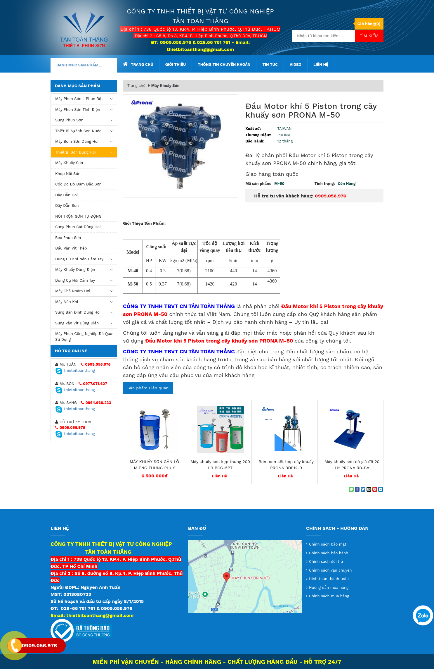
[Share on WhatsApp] (351, 489)
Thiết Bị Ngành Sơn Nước (86, 131)
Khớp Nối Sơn (67, 173)
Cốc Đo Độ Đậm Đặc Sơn (78, 184)
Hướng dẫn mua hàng (328, 587)
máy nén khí (86, 302)
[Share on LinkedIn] (380, 489)
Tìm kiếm (369, 35)
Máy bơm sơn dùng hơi (86, 141)
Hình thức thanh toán (329, 579)
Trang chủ (138, 64)
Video (295, 64)
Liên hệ (320, 64)
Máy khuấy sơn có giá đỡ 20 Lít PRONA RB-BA (351, 464)
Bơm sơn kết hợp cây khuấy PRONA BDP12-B (286, 464)
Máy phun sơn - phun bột (86, 99)
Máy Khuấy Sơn (69, 163)
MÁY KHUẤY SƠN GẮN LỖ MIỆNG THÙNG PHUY (154, 464)
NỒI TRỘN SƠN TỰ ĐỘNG (78, 216)
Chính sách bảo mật (327, 544)
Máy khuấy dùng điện (86, 269)
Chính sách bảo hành (328, 553)
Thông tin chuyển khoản (224, 64)
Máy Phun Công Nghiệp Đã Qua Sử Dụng (86, 335)
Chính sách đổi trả (326, 561)
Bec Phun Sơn (68, 237)
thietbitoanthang (75, 370)
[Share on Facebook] (357, 489)
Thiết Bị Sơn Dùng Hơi (86, 152)
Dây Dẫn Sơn (67, 205)
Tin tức (269, 64)
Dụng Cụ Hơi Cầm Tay (86, 280)
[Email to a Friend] (369, 489)
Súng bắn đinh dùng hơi (86, 312)
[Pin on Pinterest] (375, 489)
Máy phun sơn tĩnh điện (86, 109)
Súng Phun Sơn (86, 120)
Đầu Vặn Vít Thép (71, 248)
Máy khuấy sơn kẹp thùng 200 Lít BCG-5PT (220, 464)
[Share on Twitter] (363, 489)
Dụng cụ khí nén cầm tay (86, 259)
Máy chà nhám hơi (86, 291)
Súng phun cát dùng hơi (78, 227)
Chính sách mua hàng (329, 596)
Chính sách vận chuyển (330, 570)
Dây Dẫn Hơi (66, 195)
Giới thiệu (175, 64)
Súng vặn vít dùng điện (86, 323)
